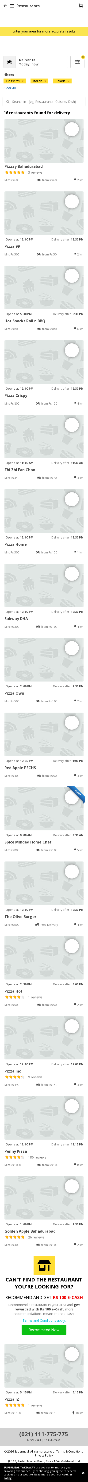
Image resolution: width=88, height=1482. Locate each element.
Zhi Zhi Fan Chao (19, 469)
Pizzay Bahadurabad (23, 166)
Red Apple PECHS (20, 767)
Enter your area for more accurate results (44, 31)
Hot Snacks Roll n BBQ (24, 320)
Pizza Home (15, 544)
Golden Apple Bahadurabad (30, 1231)
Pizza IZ (11, 1399)
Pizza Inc (12, 1071)
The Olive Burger (20, 916)
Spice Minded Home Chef (28, 842)
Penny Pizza (15, 1151)
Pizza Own (14, 693)
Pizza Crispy (15, 395)
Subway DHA (16, 618)
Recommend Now (44, 1329)
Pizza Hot (13, 991)
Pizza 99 (12, 246)
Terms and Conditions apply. (44, 1320)
